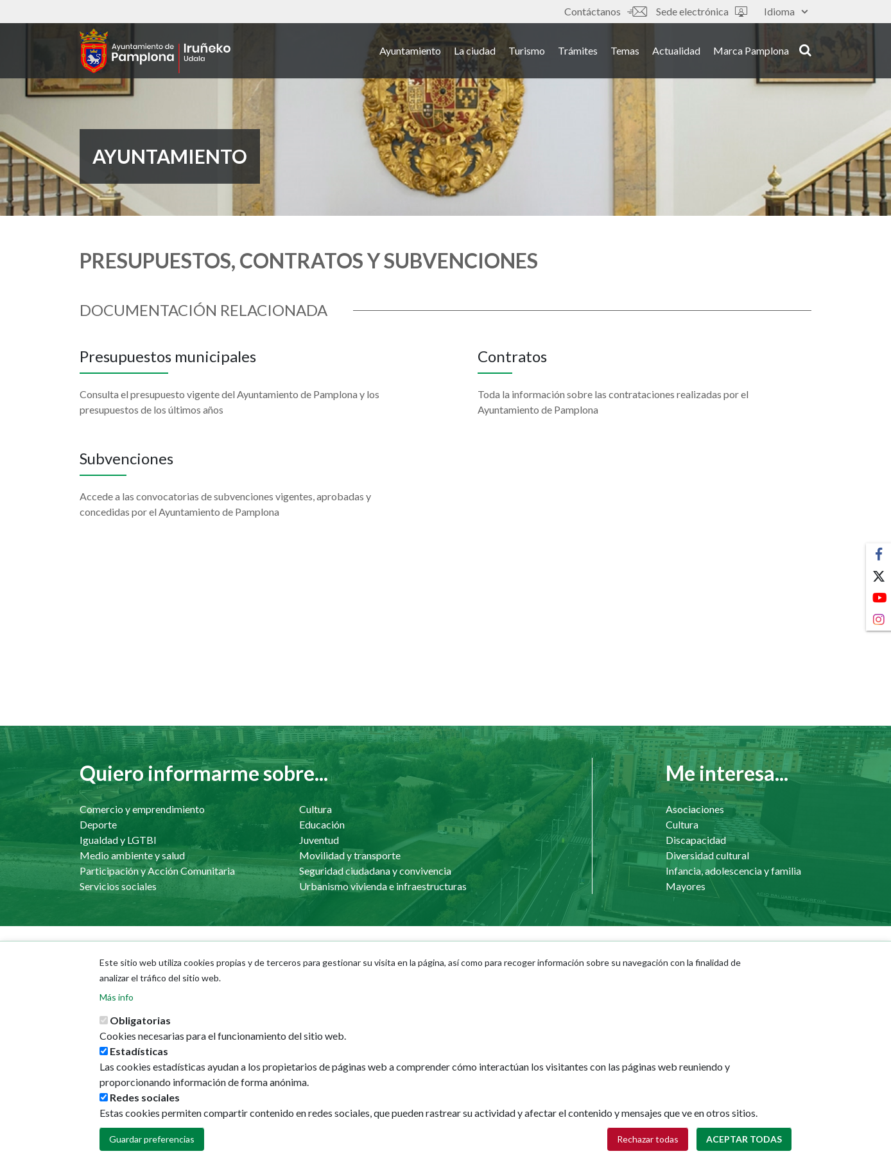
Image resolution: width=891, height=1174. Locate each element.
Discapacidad (696, 840)
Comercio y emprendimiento (142, 809)
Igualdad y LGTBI (118, 840)
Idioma (786, 11)
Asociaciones (695, 809)
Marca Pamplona (751, 50)
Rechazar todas (648, 1149)
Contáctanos (605, 11)
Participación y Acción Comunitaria (157, 870)
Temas (624, 50)
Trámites (578, 50)
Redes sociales (145, 1107)
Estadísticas (139, 1061)
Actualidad (676, 50)
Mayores (685, 886)
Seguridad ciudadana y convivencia (375, 870)
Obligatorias (140, 1030)
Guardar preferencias (152, 1149)
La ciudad (475, 50)
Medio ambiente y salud (132, 855)
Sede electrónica (701, 11)
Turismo (526, 50)
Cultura (315, 809)
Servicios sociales (118, 886)
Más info (116, 1007)
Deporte (98, 824)
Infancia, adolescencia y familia (733, 870)
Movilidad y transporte (350, 855)
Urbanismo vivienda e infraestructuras (383, 886)
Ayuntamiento (410, 50)
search (805, 49)
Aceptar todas (744, 1149)
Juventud (319, 840)
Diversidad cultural (707, 855)
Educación (322, 824)
